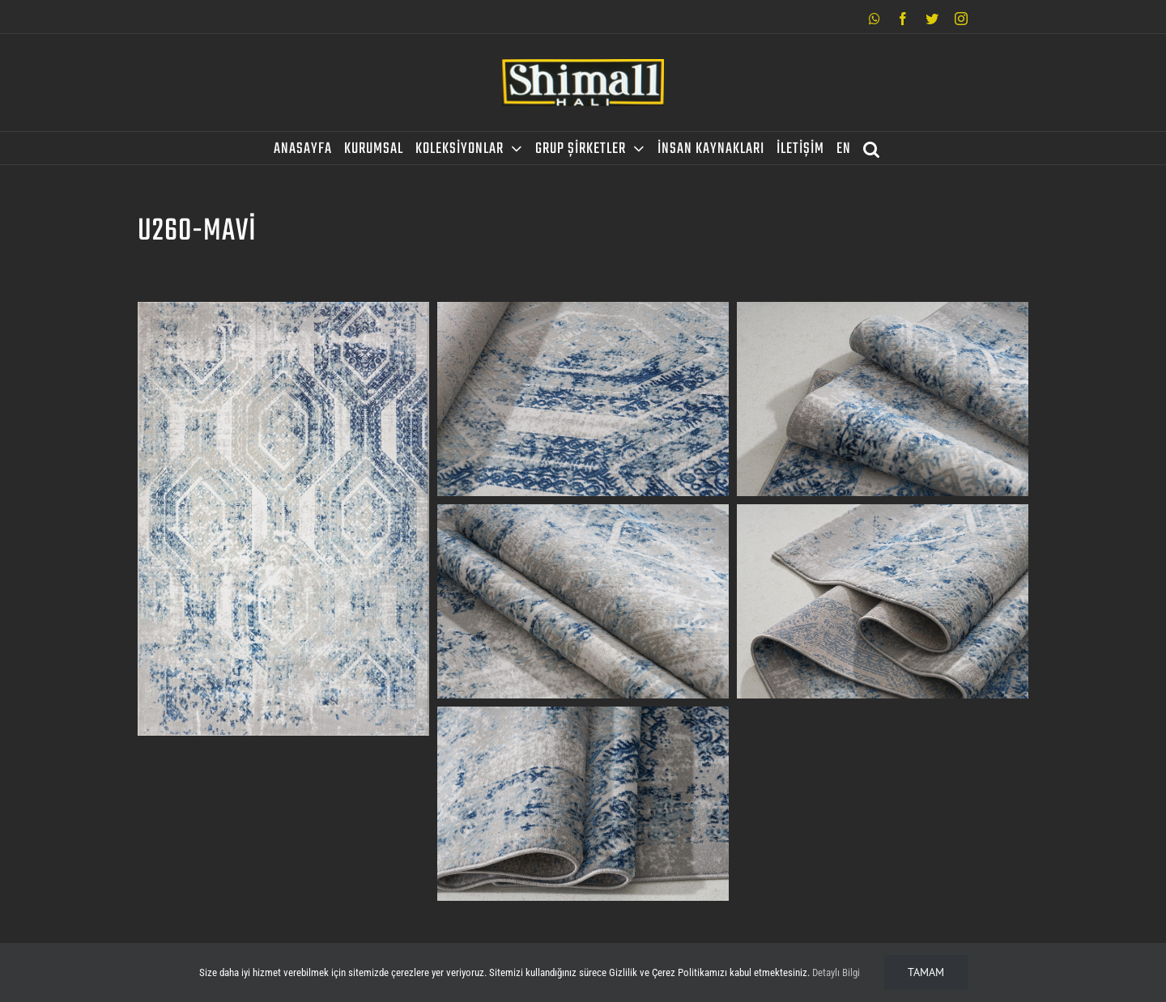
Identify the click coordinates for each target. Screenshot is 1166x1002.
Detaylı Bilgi (836, 972)
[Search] (871, 148)
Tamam (926, 972)
